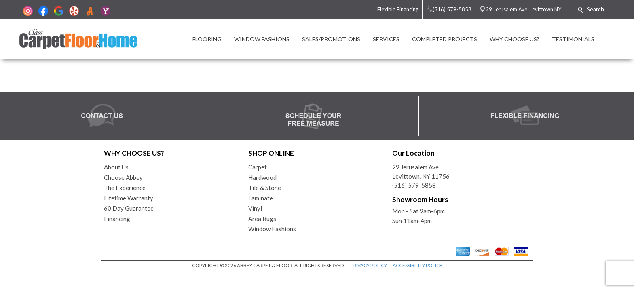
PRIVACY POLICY (369, 265)
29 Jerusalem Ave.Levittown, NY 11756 (421, 171)
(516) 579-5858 (414, 185)
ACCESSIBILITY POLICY (417, 265)
